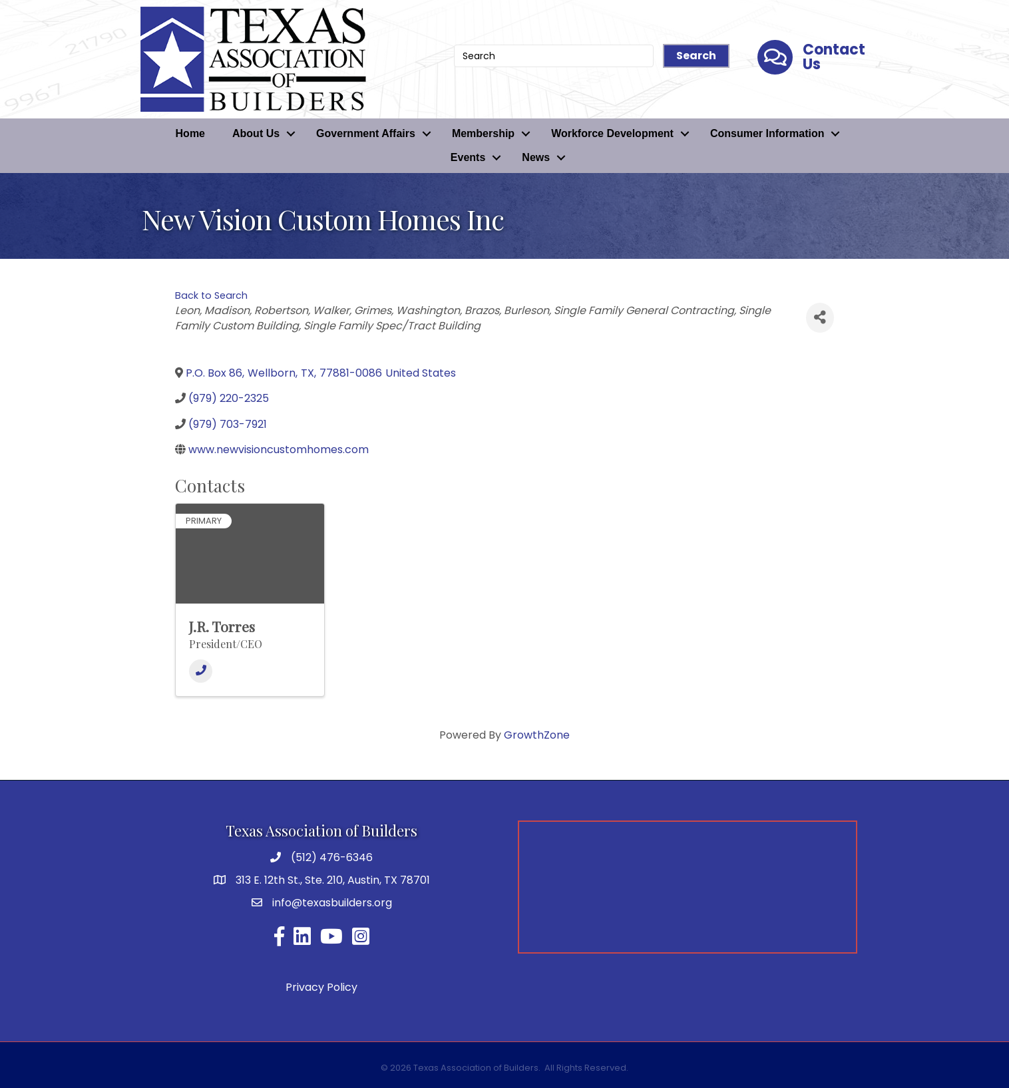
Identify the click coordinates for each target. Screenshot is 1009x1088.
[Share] (820, 318)
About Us (256, 133)
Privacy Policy (321, 987)
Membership (483, 133)
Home (190, 133)
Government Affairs (365, 133)
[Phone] (200, 671)
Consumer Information (767, 133)
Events (468, 157)
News (536, 157)
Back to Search (211, 295)
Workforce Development (612, 133)
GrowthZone (537, 735)
